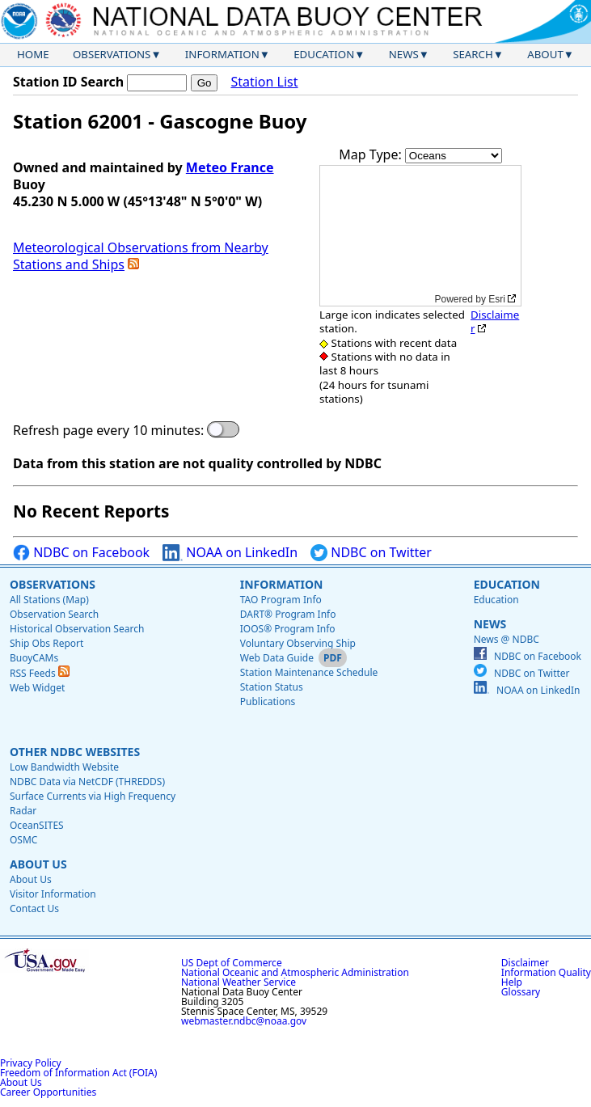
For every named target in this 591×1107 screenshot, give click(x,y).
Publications (268, 701)
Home (33, 54)
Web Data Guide (277, 658)
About (545, 54)
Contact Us (34, 908)
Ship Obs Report (46, 643)
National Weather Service (238, 982)
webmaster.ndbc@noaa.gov (243, 1021)
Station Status (271, 687)
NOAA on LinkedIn (230, 552)
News (404, 54)
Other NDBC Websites (75, 751)
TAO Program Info (281, 599)
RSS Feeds (40, 673)
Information (222, 54)
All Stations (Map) (49, 599)
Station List (264, 82)
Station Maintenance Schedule (309, 672)
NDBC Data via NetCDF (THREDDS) (87, 781)
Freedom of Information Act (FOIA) (78, 1073)
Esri (496, 299)
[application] (420, 236)
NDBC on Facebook (81, 552)
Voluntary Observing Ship (298, 643)
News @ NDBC (506, 639)
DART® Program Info (288, 614)
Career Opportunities (48, 1092)
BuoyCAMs (34, 658)
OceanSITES (37, 825)
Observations (111, 54)
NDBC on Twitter (371, 552)
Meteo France (230, 167)
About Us (38, 864)
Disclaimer (495, 321)
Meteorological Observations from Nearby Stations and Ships (140, 256)
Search (473, 54)
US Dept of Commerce (231, 963)
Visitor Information (53, 894)
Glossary (520, 992)
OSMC (23, 840)
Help (511, 982)
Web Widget (37, 688)
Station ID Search (68, 82)
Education (323, 54)
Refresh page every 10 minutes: (108, 430)
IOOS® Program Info (288, 629)
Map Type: (372, 154)
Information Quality (546, 972)
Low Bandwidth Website (64, 767)
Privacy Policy (30, 1063)
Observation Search (54, 614)
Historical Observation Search (77, 629)
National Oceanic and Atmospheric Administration (295, 972)
